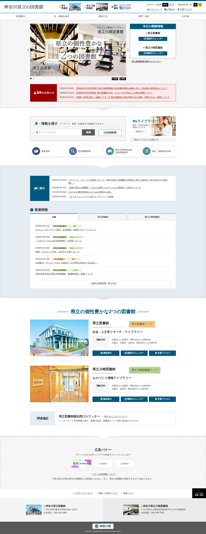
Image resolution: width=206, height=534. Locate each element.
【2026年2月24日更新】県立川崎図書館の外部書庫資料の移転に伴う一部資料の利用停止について (121, 88)
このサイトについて (83, 493)
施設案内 (107, 353)
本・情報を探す (62, 16)
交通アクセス (186, 9)
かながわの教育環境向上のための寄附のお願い (90, 192)
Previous (28, 50)
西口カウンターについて (115, 416)
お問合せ (171, 9)
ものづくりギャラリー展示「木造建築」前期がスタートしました (65, 230)
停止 (123, 79)
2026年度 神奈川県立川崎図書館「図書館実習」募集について (64, 274)
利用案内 (20, 16)
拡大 (171, 4)
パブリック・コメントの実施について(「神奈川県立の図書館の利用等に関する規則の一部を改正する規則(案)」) (117, 181)
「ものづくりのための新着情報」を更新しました (58, 241)
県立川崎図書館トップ (145, 369)
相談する (103, 16)
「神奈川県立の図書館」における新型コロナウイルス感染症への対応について (104, 188)
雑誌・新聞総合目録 (157, 151)
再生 (116, 79)
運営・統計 (144, 16)
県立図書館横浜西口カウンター (146, 61)
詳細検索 (112, 132)
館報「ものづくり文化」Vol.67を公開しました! (57, 252)
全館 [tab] (54, 217)
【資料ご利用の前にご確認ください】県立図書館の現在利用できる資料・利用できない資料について (122, 97)
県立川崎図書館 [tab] (152, 217)
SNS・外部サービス (108, 493)
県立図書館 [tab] (103, 217)
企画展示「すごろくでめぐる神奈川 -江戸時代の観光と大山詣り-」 (66, 263)
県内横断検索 (80, 151)
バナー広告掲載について (103, 474)
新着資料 (41, 151)
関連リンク (128, 493)
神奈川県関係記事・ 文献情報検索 (120, 151)
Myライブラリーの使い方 (146, 139)
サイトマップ (155, 9)
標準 (165, 5)
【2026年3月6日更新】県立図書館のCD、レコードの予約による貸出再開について (114, 93)
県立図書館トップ (142, 323)
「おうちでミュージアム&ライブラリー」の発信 (91, 196)
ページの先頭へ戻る (199, 494)
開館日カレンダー (154, 39)
